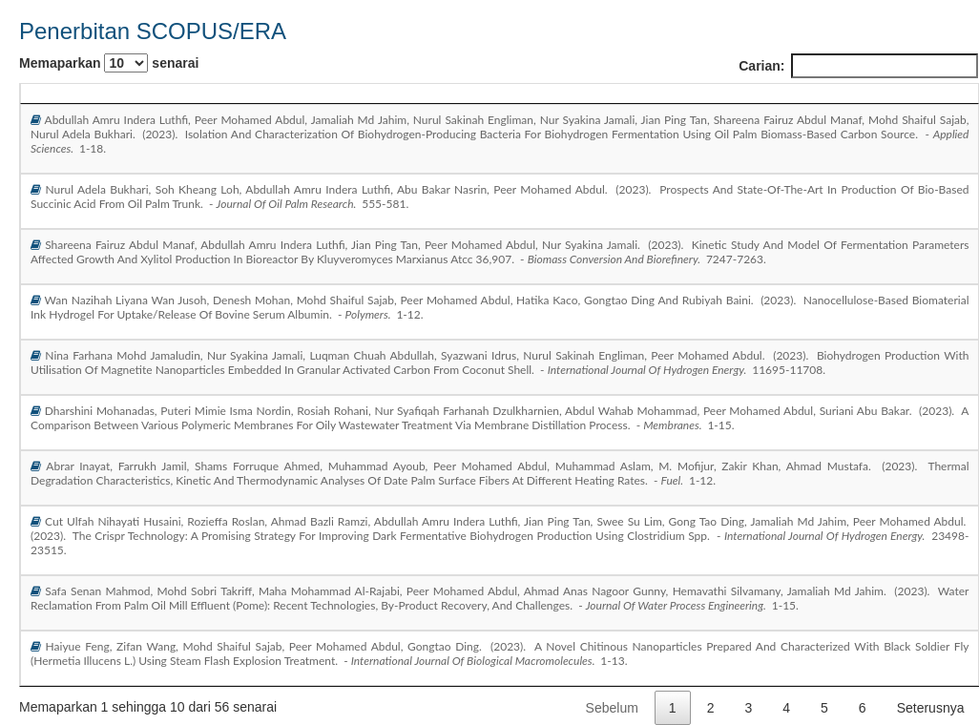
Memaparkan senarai (108, 62)
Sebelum (612, 707)
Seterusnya (931, 707)
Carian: (858, 65)
